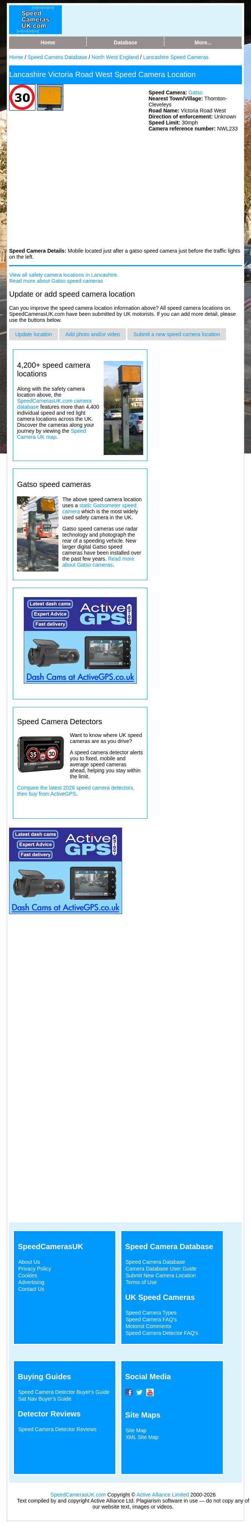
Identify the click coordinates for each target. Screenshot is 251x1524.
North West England (115, 57)
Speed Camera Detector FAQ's (162, 1333)
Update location (33, 334)
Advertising (31, 1282)
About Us (29, 1262)
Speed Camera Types (151, 1313)
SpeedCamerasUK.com (78, 1495)
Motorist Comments (148, 1326)
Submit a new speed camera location (176, 334)
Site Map (136, 1430)
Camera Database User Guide (161, 1269)
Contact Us (31, 1289)
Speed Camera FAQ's (151, 1319)
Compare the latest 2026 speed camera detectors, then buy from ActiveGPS (75, 791)
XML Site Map (142, 1437)
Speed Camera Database (57, 57)
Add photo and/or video (92, 334)
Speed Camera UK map (51, 434)
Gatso (195, 92)
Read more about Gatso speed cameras (56, 281)
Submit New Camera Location (161, 1275)
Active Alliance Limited (162, 1495)
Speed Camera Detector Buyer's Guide (63, 1392)
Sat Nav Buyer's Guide (44, 1399)
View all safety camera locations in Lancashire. (63, 275)
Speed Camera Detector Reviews (57, 1429)
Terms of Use (141, 1282)
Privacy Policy (34, 1269)
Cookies (27, 1275)
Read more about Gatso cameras (98, 562)
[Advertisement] (65, 189)
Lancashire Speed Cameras (176, 57)
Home (16, 57)
